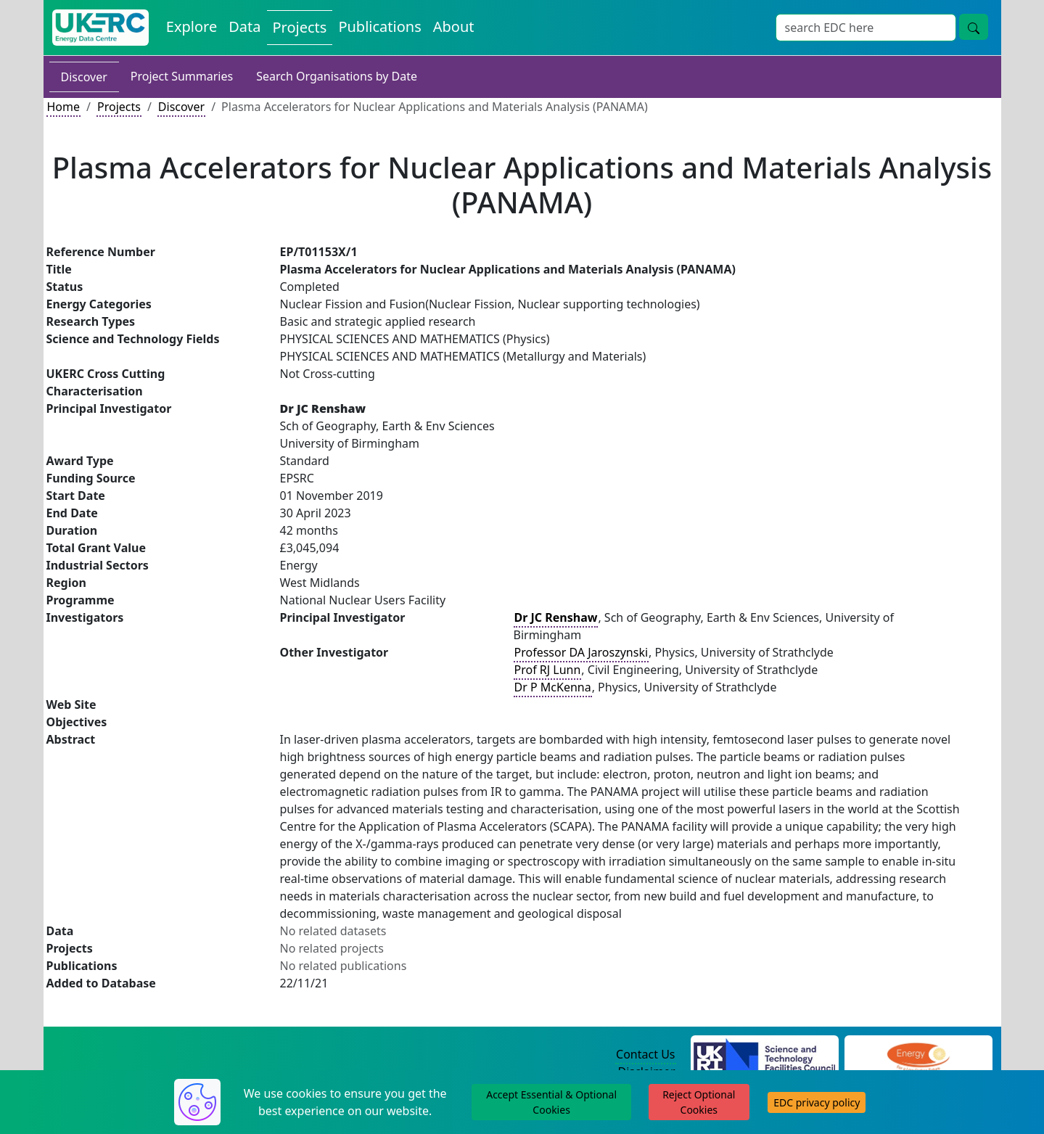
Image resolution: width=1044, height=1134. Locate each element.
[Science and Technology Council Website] (764, 1055)
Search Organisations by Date (336, 76)
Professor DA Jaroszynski (581, 652)
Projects (119, 107)
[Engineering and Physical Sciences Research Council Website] (918, 1055)
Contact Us (645, 1054)
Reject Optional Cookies (698, 1102)
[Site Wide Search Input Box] (866, 27)
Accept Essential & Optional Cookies (551, 1102)
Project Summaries (182, 76)
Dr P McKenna (552, 687)
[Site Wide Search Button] (973, 27)
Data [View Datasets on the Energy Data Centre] (244, 26)
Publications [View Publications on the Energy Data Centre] (379, 26)
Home (64, 107)
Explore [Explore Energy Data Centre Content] (191, 26)
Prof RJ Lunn (547, 670)
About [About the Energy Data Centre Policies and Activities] (453, 26)
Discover (84, 77)
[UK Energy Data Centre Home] (100, 27)
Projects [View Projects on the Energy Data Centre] (300, 27)
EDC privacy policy (816, 1102)
